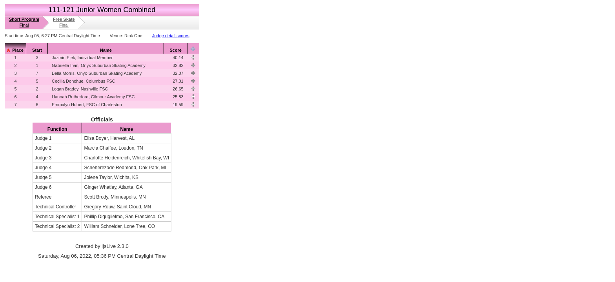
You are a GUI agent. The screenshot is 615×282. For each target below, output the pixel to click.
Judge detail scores (170, 35)
